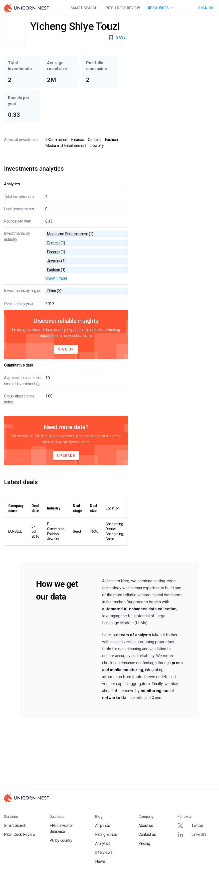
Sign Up (66, 349)
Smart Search (84, 8)
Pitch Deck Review (123, 8)
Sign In (205, 7)
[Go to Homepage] (26, 7)
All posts (102, 825)
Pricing (144, 843)
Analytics (102, 843)
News (100, 861)
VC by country (61, 840)
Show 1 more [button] (56, 278)
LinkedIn (191, 835)
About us (145, 825)
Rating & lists (106, 834)
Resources (161, 8)
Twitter (190, 826)
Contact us (147, 834)
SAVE (117, 37)
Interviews (104, 852)
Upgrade (66, 455)
